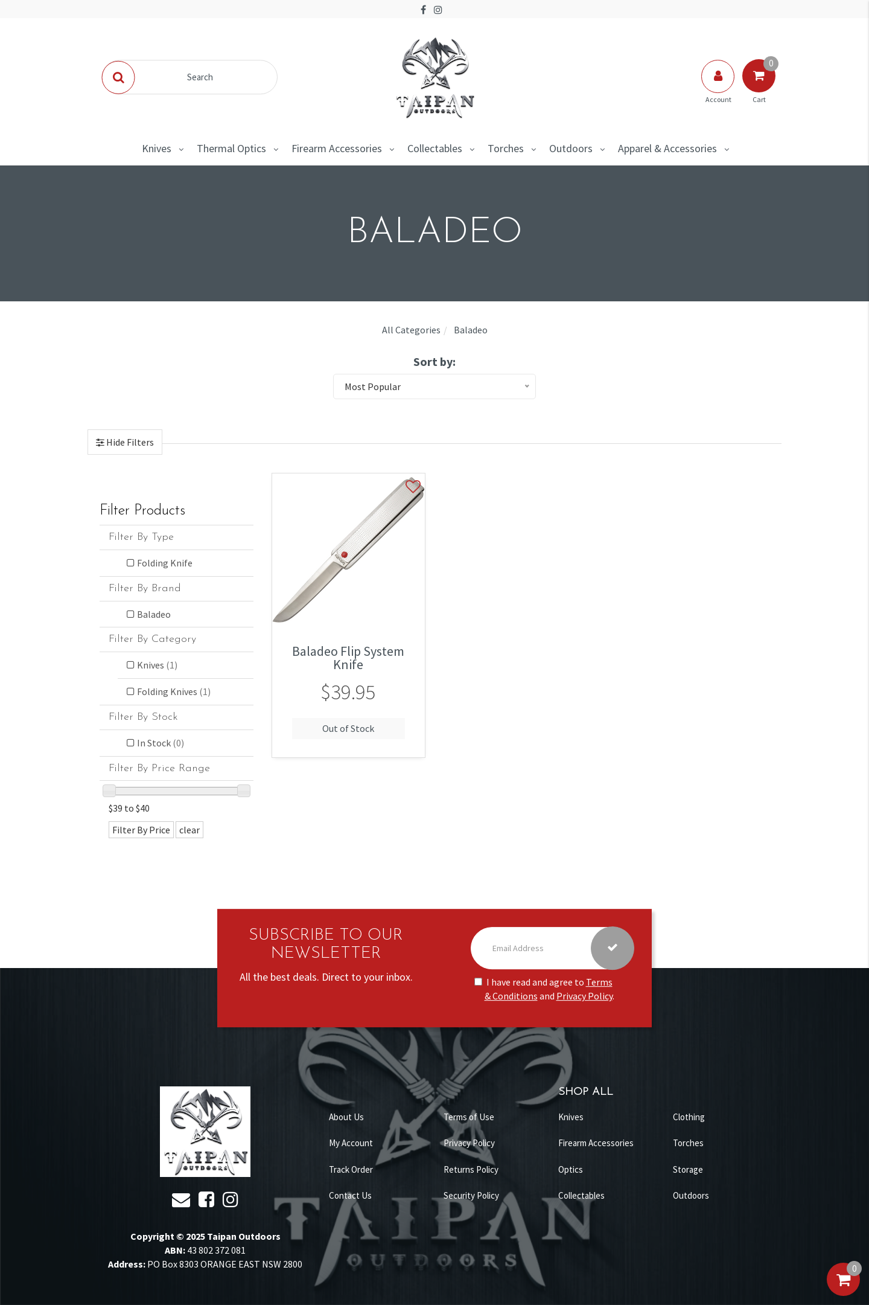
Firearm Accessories (336, 148)
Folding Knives (174, 691)
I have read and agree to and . (544, 989)
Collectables (434, 148)
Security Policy (471, 1195)
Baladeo (154, 614)
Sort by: (434, 361)
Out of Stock (348, 728)
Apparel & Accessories (667, 148)
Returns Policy (471, 1169)
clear (189, 830)
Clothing (689, 1117)
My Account (351, 1143)
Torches (506, 148)
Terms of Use (469, 1117)
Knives (156, 148)
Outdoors (571, 148)
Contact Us (350, 1195)
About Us (346, 1117)
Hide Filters (129, 442)
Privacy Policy (584, 996)
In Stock (160, 743)
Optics (570, 1169)
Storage (688, 1169)
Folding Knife (165, 563)
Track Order (351, 1169)
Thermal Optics (231, 148)
